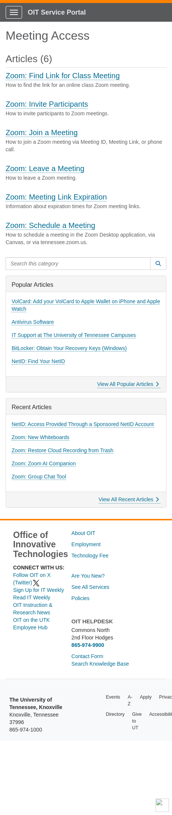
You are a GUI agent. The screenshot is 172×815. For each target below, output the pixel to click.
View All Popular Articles (128, 384)
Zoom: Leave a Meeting (45, 168)
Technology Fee (90, 556)
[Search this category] (78, 263)
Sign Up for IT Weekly (38, 590)
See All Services (90, 587)
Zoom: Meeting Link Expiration (56, 197)
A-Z (130, 700)
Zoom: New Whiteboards (40, 437)
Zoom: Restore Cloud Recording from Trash (63, 450)
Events (113, 697)
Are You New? (88, 576)
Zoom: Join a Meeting (42, 132)
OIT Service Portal (57, 12)
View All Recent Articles (129, 499)
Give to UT (137, 721)
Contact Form (87, 656)
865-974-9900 (88, 645)
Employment (86, 544)
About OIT (84, 533)
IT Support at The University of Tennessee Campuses (74, 335)
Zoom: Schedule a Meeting (50, 225)
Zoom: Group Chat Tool (39, 477)
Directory (115, 714)
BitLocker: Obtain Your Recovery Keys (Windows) (69, 348)
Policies (81, 598)
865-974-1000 (25, 730)
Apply (145, 697)
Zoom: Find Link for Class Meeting (63, 76)
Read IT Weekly (31, 597)
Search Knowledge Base (100, 664)
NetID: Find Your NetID (38, 361)
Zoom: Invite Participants (47, 104)
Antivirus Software (33, 322)
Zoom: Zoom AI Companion (44, 463)
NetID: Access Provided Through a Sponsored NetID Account (83, 424)
